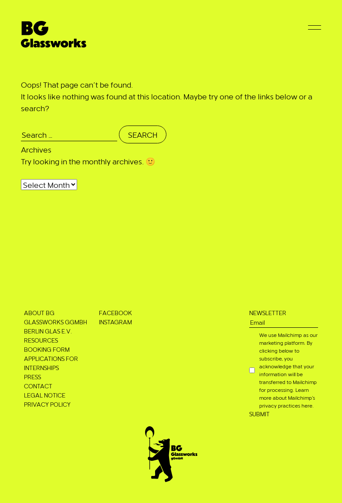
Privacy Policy (47, 404)
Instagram (115, 322)
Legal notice (44, 395)
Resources (41, 340)
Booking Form (47, 349)
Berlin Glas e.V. (48, 331)
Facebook (115, 312)
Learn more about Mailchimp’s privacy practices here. (287, 397)
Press (32, 377)
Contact (38, 386)
